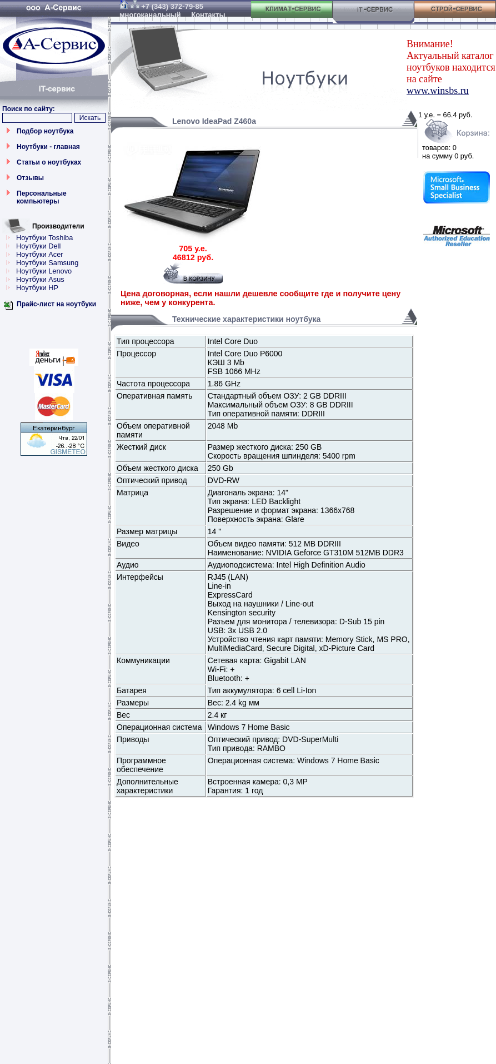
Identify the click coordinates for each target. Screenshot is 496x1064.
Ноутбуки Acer (39, 254)
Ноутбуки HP (37, 288)
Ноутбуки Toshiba (44, 237)
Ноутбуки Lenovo (44, 271)
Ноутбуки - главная (48, 147)
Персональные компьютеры (42, 197)
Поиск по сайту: (28, 109)
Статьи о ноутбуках (49, 162)
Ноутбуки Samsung (47, 262)
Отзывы (30, 178)
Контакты (208, 15)
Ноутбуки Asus (40, 279)
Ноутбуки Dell (38, 246)
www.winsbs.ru (438, 90)
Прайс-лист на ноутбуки (56, 304)
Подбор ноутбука (45, 131)
